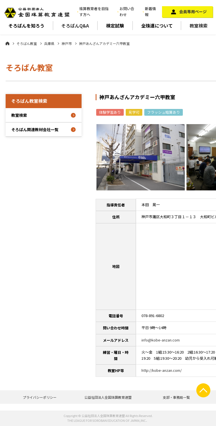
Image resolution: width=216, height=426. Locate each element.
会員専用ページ (193, 11)
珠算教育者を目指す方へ (94, 11)
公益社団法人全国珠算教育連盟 (108, 397)
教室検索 (199, 25)
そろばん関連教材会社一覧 (34, 129)
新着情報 (150, 11)
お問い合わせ (127, 11)
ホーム (7, 43)
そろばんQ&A (75, 25)
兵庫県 (49, 43)
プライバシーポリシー (40, 397)
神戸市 (67, 43)
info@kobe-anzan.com (160, 340)
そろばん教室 (27, 43)
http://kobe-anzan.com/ (161, 370)
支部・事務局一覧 (176, 397)
